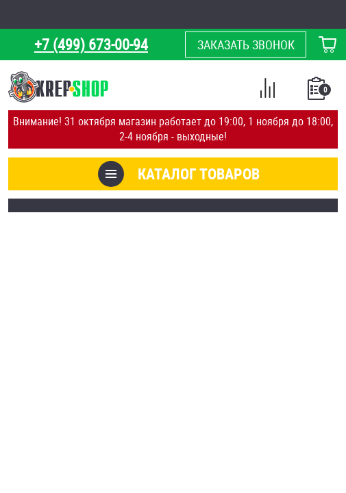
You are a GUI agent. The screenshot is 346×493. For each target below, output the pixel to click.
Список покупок (317, 92)
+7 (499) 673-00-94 (91, 44)
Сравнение (267, 90)
